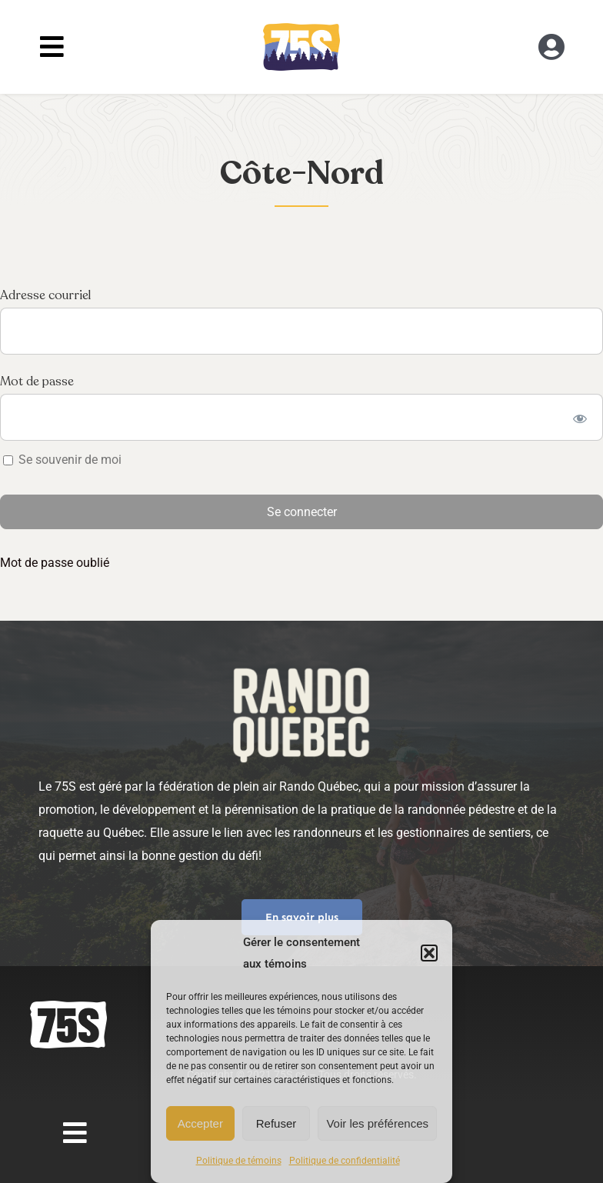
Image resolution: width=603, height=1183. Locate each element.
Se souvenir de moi (62, 459)
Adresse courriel (45, 295)
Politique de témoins (239, 1160)
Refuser (276, 1123)
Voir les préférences (377, 1123)
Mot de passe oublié (54, 562)
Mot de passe (37, 381)
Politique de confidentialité (344, 1160)
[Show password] (580, 417)
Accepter (200, 1123)
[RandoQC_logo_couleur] (301, 29)
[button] (429, 953)
